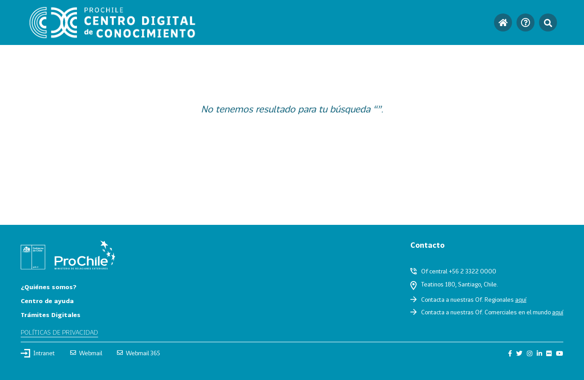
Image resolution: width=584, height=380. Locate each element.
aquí (520, 299)
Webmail (86, 353)
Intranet (38, 353)
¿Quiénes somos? (48, 287)
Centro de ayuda (47, 300)
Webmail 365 (138, 353)
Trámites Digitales (51, 314)
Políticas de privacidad (59, 332)
